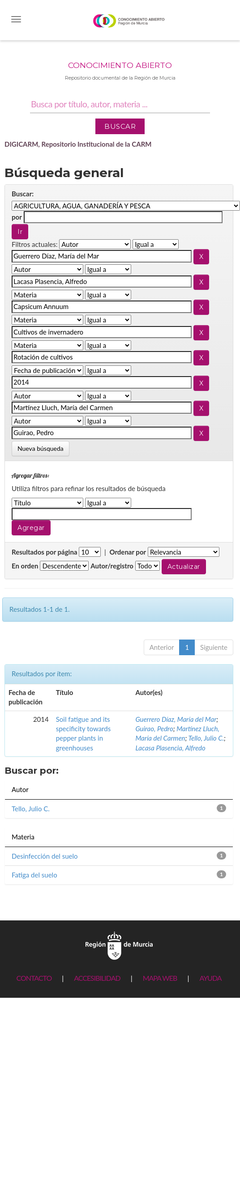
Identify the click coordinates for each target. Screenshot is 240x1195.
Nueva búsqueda (40, 448)
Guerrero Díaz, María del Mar (175, 719)
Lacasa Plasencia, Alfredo (170, 748)
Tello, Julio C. (206, 738)
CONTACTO (33, 978)
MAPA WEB (160, 978)
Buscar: (23, 194)
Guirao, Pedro (154, 729)
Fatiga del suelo (34, 875)
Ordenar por (127, 552)
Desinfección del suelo (45, 856)
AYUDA (210, 978)
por (17, 217)
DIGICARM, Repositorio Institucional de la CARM (78, 144)
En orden (25, 566)
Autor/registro (111, 566)
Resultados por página (44, 552)
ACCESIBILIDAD (97, 978)
